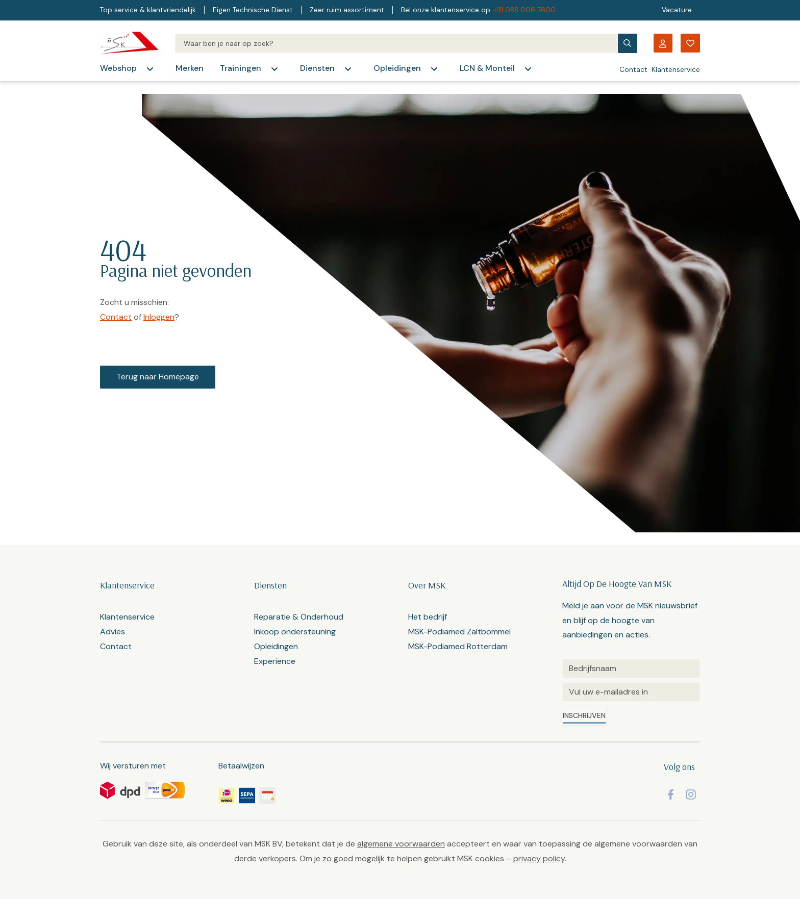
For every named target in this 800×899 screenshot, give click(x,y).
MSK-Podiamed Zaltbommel (459, 631)
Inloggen (158, 317)
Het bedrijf (427, 616)
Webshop (118, 68)
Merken (190, 68)
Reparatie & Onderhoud (298, 616)
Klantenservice (676, 69)
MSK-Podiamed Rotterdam (458, 646)
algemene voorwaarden (401, 843)
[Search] (396, 43)
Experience (274, 661)
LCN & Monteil (487, 68)
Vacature (677, 10)
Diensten (317, 68)
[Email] (631, 692)
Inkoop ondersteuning (295, 631)
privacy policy (539, 858)
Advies (112, 631)
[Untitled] (631, 668)
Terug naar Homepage (157, 376)
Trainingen (240, 68)
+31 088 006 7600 (524, 10)
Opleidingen (397, 68)
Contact (633, 69)
